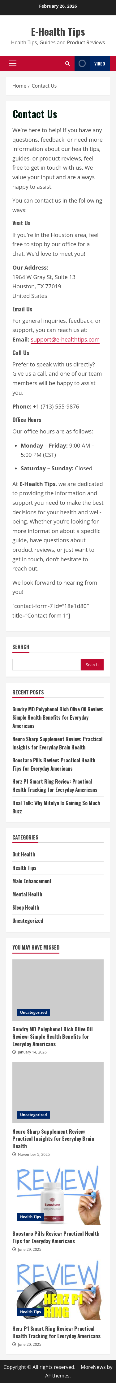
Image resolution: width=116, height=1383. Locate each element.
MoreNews (93, 1367)
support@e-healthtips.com (65, 339)
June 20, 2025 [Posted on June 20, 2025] (29, 1344)
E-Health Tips (58, 31)
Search (20, 646)
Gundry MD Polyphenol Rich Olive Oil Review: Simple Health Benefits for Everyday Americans (58, 717)
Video (90, 63)
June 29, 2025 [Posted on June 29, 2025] (29, 1249)
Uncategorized (27, 920)
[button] (12, 63)
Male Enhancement (32, 881)
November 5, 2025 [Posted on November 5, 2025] (34, 1154)
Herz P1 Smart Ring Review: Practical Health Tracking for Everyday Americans (58, 1289)
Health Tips (24, 867)
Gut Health (23, 854)
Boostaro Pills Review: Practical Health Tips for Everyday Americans (58, 1194)
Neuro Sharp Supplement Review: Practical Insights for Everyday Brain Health (58, 1092)
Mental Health (27, 894)
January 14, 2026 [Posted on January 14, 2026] (32, 1052)
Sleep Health (25, 907)
